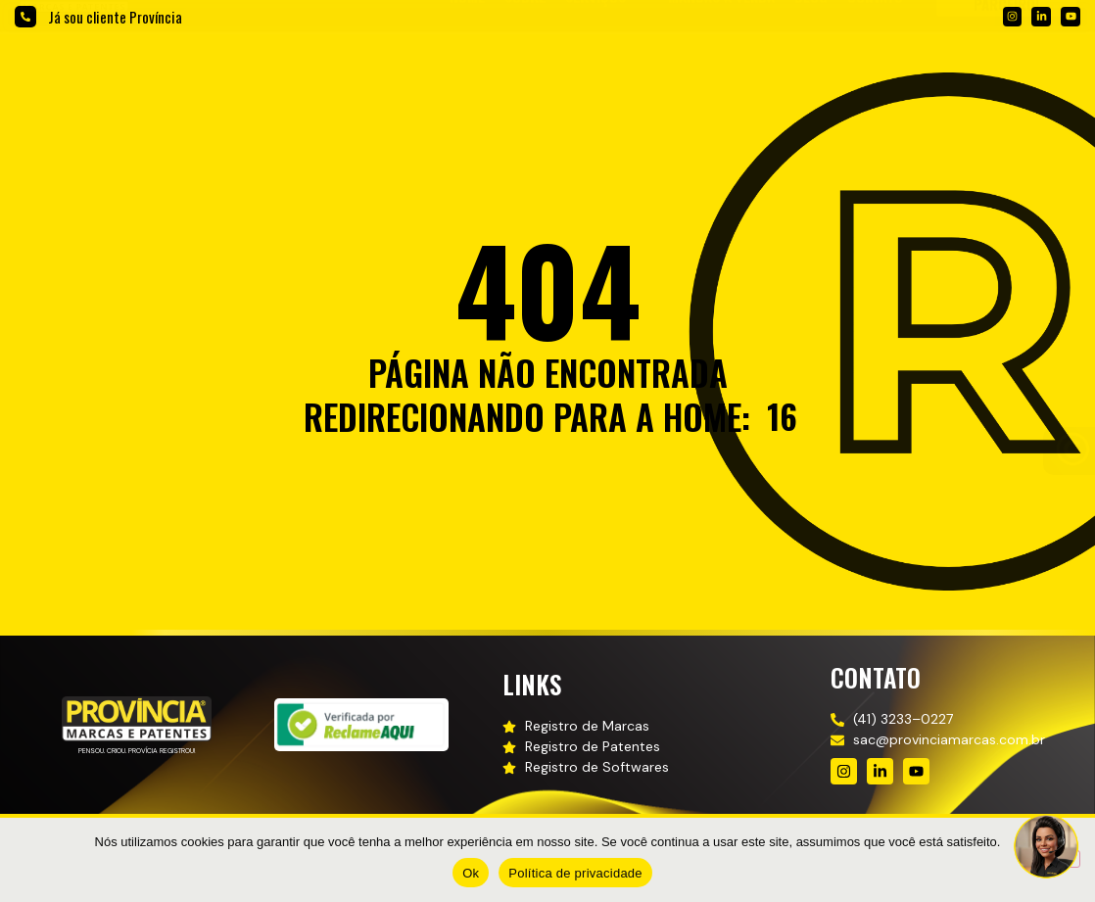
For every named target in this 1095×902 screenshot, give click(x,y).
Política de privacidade (575, 873)
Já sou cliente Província (115, 16)
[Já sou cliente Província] (25, 16)
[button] (606, 69)
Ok (470, 873)
